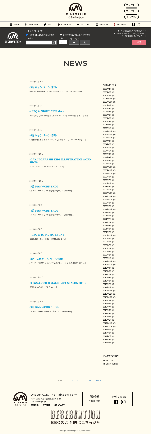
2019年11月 (108, 261)
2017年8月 (107, 333)
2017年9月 (107, 330)
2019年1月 (107, 287)
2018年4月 (107, 313)
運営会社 (94, 396)
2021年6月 (107, 222)
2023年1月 (107, 190)
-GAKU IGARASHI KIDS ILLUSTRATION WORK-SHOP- (60, 161)
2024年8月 (107, 144)
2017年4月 (107, 340)
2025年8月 (107, 109)
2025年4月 (107, 121)
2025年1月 (107, 128)
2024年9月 (107, 141)
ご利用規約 (94, 401)
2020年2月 (107, 255)
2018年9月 (107, 300)
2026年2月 (107, 95)
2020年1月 (107, 258)
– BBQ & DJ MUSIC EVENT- (47, 234)
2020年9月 (107, 239)
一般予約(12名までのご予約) (40, 35)
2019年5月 (107, 274)
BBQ (50, 24)
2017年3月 (107, 343)
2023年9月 (107, 177)
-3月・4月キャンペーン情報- (46, 259)
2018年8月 (107, 304)
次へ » (98, 380)
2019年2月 (107, 284)
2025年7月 (107, 112)
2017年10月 (108, 326)
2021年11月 (108, 209)
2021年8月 (107, 216)
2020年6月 (107, 248)
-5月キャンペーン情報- (43, 87)
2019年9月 (107, 268)
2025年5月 (107, 118)
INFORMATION (109, 364)
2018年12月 (108, 291)
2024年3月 (107, 161)
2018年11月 (108, 294)
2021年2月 (107, 232)
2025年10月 (108, 102)
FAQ (130, 11)
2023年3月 (107, 187)
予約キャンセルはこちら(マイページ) (131, 33)
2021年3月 (107, 229)
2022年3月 (107, 203)
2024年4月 (107, 157)
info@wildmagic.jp (38, 402)
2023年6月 (107, 183)
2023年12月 (108, 167)
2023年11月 (108, 170)
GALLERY (104, 24)
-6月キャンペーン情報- (43, 135)
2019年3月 (107, 281)
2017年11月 (108, 323)
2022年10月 (108, 200)
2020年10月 (108, 235)
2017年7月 (107, 336)
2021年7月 (107, 219)
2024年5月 (107, 154)
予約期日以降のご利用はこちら (133, 31)
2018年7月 (107, 307)
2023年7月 (107, 180)
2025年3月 (107, 125)
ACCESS (131, 5)
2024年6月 (107, 151)
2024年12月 (108, 131)
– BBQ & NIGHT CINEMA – (46, 111)
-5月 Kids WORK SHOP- (44, 186)
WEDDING (85, 24)
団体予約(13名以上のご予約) (75, 35)
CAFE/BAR (66, 24)
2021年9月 (107, 213)
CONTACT (59, 405)
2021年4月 (107, 226)
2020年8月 (107, 242)
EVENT (46, 405)
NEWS (16, 24)
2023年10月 (108, 174)
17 (90, 380)
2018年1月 (107, 320)
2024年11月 (108, 135)
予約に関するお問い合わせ (135, 36)
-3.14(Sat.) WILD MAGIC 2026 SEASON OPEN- (58, 283)
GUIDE (131, 17)
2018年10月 (108, 297)
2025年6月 (107, 115)
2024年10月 (108, 138)
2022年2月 (107, 206)
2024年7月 (107, 147)
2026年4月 (107, 89)
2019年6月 (107, 271)
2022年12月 (108, 193)
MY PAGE (121, 24)
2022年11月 (108, 196)
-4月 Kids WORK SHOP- (44, 210)
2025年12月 (108, 99)
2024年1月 (107, 164)
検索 (139, 42)
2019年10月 (108, 265)
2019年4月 (107, 278)
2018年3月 (107, 317)
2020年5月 (107, 252)
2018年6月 (107, 310)
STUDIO (35, 405)
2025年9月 (107, 105)
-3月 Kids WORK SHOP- (44, 307)
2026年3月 (107, 92)
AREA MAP (33, 24)
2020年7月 (107, 245)
